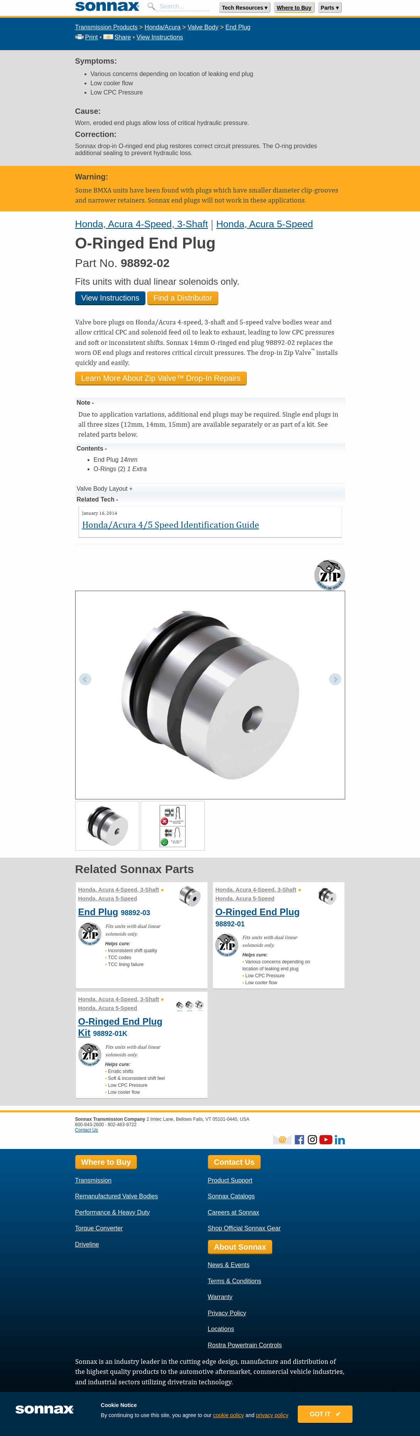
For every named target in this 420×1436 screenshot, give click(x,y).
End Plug (237, 27)
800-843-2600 (89, 1124)
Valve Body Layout (102, 488)
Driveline (87, 1244)
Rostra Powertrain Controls (245, 1345)
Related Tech (96, 499)
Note (84, 402)
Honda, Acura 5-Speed (264, 224)
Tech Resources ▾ (244, 8)
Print (86, 37)
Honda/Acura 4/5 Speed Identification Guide (170, 524)
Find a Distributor (182, 298)
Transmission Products (106, 27)
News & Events (229, 1265)
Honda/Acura (162, 27)
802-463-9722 (122, 1124)
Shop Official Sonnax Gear (244, 1228)
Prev (85, 679)
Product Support (230, 1180)
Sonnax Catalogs (231, 1196)
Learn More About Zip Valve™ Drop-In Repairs (161, 378)
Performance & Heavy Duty (112, 1212)
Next (335, 679)
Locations (221, 1329)
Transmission (93, 1180)
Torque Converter (99, 1228)
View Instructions (160, 37)
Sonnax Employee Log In (101, 1394)
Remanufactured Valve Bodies (116, 1196)
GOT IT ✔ (333, 1417)
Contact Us (86, 1130)
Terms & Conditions (234, 1281)
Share (117, 37)
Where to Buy (294, 8)
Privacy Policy (227, 1313)
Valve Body (203, 27)
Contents (90, 448)
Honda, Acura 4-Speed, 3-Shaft (141, 224)
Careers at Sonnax (233, 1212)
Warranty (220, 1297)
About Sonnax (240, 1247)
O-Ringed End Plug (257, 912)
